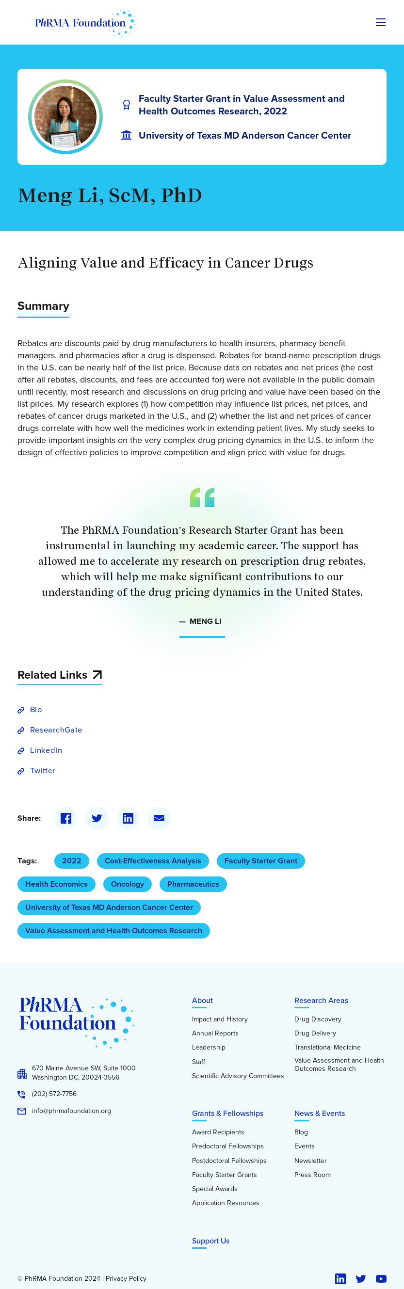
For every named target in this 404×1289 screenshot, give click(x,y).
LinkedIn (46, 750)
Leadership (209, 1047)
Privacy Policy (126, 1278)
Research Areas (321, 1000)
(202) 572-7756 (54, 1094)
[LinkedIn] (128, 818)
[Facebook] (66, 818)
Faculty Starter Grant (261, 860)
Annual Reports (215, 1033)
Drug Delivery (315, 1033)
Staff (198, 1062)
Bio (36, 709)
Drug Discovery (317, 1019)
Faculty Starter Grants (224, 1175)
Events (304, 1146)
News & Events (319, 1113)
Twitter (43, 770)
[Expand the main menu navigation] (381, 22)
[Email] (159, 818)
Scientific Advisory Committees (238, 1076)
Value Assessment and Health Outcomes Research (113, 930)
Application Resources (225, 1203)
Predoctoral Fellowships (228, 1146)
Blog (301, 1132)
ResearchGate (56, 730)
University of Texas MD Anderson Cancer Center (109, 907)
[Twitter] (97, 818)
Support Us (210, 1240)
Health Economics (56, 884)
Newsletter (310, 1161)
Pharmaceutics (193, 884)
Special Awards (215, 1189)
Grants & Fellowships (227, 1113)
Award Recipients (218, 1132)
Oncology (127, 884)
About (202, 1000)
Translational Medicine (327, 1047)
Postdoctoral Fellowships (229, 1161)
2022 (71, 860)
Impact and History (220, 1019)
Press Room (312, 1175)
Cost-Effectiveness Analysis (153, 860)
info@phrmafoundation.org (71, 1111)
